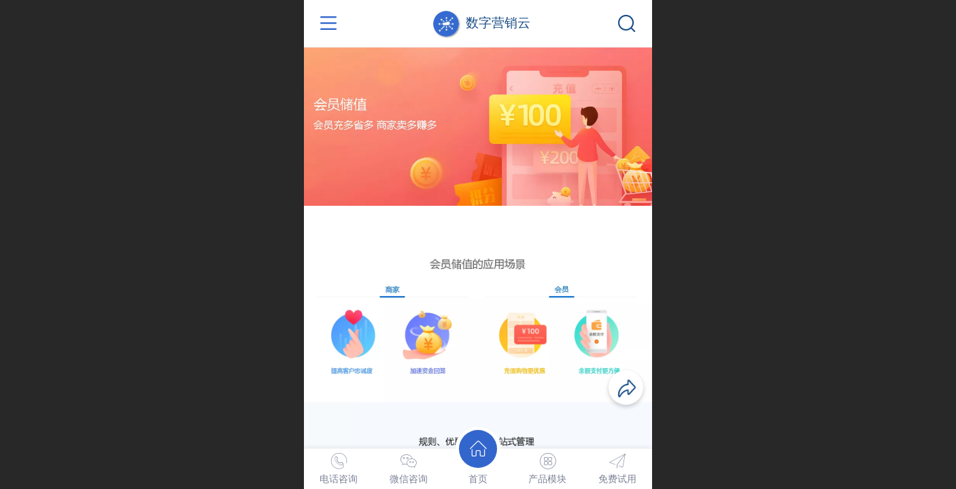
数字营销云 (498, 23)
